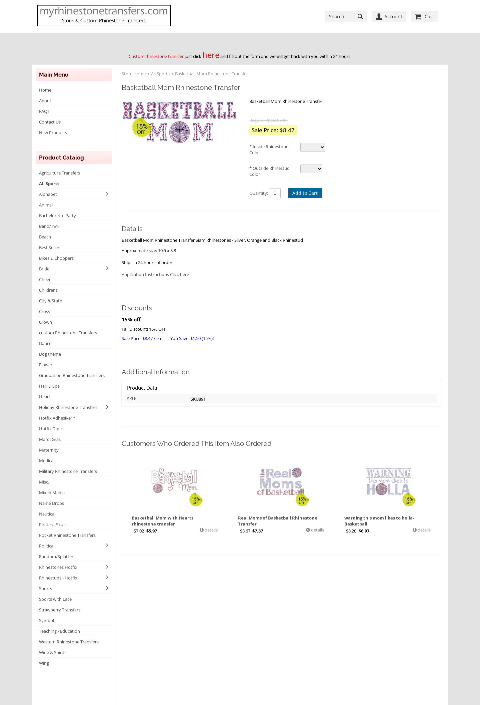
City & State (50, 301)
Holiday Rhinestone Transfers (68, 407)
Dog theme (50, 354)
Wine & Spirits (52, 652)
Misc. (44, 482)
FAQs (44, 111)
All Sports (49, 183)
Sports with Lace (55, 599)
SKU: (131, 399)
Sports (45, 588)
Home (45, 90)
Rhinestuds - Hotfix (58, 578)
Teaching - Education (59, 631)
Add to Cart (305, 193)
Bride (44, 269)
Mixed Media (52, 493)
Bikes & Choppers (56, 258)
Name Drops (51, 503)
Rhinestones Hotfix (58, 567)
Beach (45, 237)
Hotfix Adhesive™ (57, 418)
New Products (53, 133)
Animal (46, 205)
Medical (46, 461)
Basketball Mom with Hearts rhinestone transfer (162, 521)
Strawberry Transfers (59, 610)
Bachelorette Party (57, 215)
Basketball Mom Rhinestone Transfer (211, 74)
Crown (45, 322)
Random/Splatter (56, 556)
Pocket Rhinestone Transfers (67, 535)
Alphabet (48, 194)
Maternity (49, 450)
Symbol (46, 620)
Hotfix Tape (50, 429)
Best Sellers (50, 247)
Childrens (48, 290)
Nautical (47, 514)
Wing (44, 663)
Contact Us (50, 122)
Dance (45, 343)
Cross (44, 311)
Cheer (45, 279)
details (211, 530)
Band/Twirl (49, 226)
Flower (45, 365)
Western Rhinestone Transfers (69, 642)
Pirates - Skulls (53, 525)
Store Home (134, 74)
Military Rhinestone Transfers (68, 471)
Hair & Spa (49, 386)
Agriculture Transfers (59, 173)
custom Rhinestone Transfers (68, 333)
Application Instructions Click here (155, 274)
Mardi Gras (50, 439)
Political (46, 546)
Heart (44, 397)
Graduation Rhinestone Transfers (72, 375)
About (45, 101)
